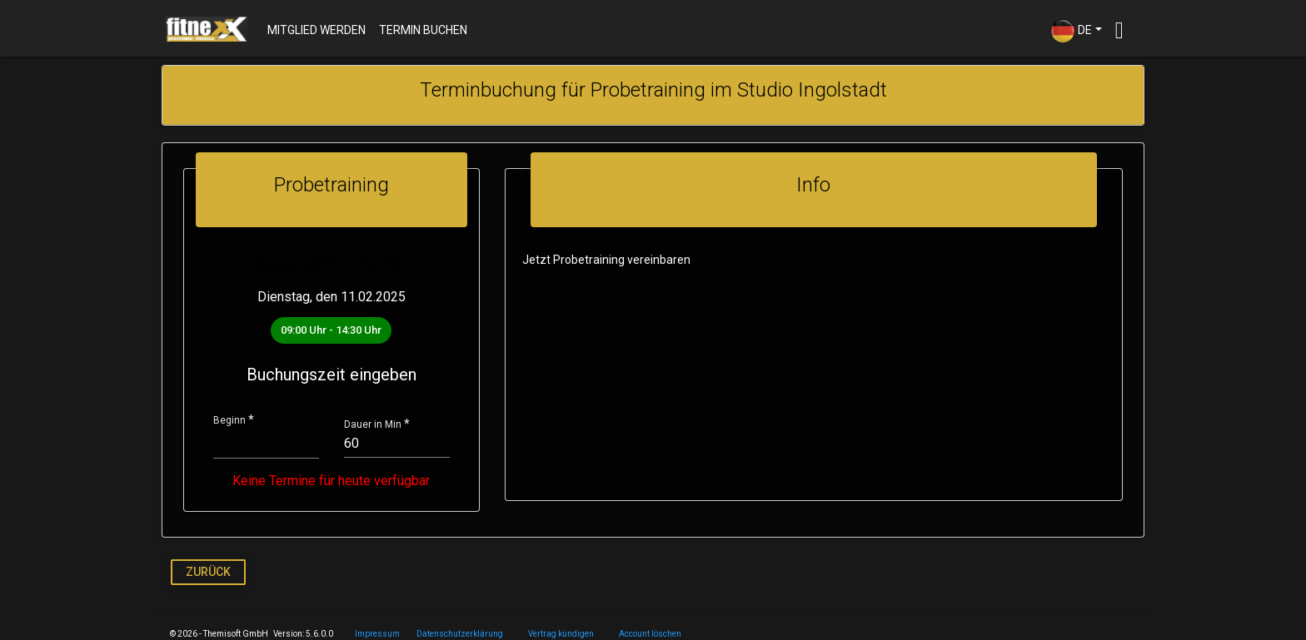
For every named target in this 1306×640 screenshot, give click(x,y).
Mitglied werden (316, 30)
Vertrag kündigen (561, 633)
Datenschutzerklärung (459, 633)
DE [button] (1071, 30)
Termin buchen (423, 30)
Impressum (377, 633)
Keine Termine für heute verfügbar (328, 481)
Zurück (208, 571)
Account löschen (650, 633)
